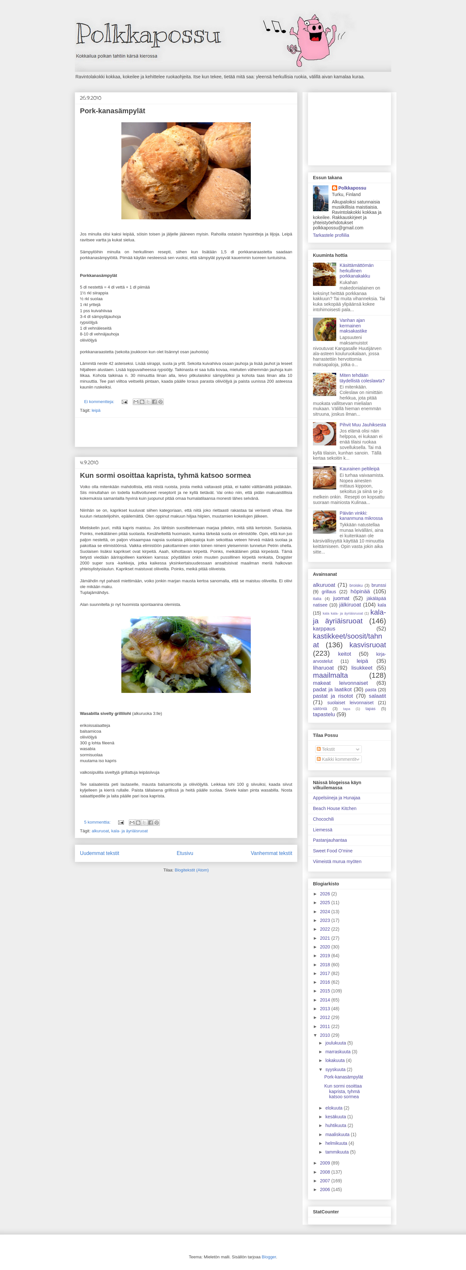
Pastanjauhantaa (330, 840)
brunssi (379, 585)
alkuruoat (100, 830)
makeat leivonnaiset (340, 683)
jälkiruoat (350, 605)
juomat (341, 598)
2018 (325, 964)
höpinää (360, 591)
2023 (325, 920)
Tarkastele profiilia (331, 235)
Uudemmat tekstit (99, 853)
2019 (325, 955)
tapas (371, 708)
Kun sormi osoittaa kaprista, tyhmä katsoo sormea (165, 475)
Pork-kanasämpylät (112, 111)
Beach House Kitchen (335, 808)
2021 (325, 938)
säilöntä (320, 708)
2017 (325, 973)
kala (382, 605)
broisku (356, 585)
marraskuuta (338, 1051)
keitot (344, 654)
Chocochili (323, 819)
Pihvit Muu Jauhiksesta (363, 424)
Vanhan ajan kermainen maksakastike (353, 326)
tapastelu (324, 714)
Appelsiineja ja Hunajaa (336, 797)
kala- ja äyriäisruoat (129, 830)
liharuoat (323, 668)
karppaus (324, 629)
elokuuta (334, 1108)
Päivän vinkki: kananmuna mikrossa (361, 515)
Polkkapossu (352, 188)
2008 (325, 1172)
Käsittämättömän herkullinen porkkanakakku (357, 271)
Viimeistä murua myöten (337, 861)
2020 (325, 946)
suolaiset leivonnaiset (350, 702)
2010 (325, 1035)
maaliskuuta (338, 1134)
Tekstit (326, 749)
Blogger (269, 1256)
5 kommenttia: (98, 822)
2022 (325, 929)
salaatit (377, 696)
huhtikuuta (336, 1125)
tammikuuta (337, 1152)
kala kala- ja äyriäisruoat (343, 613)
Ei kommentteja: (100, 401)
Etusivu (185, 853)
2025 (325, 902)
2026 (325, 893)
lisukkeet (361, 668)
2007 (325, 1180)
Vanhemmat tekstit (271, 853)
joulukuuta (336, 1043)
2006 (325, 1189)
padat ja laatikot (332, 689)
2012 (325, 1017)
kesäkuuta (336, 1116)
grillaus (329, 591)
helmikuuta (337, 1143)
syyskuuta (336, 1069)
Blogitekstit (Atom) (192, 870)
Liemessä (322, 829)
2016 (325, 982)
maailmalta (330, 675)
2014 (325, 999)
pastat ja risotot (333, 696)
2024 (325, 911)
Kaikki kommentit (336, 759)
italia (317, 599)
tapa (346, 709)
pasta (370, 689)
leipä (96, 410)
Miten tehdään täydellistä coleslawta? (362, 378)
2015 (325, 990)
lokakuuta (335, 1060)
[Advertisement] (186, 432)
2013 (325, 1008)
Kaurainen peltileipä (360, 468)
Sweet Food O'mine (333, 850)
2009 (325, 1163)
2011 (325, 1026)
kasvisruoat (368, 645)
